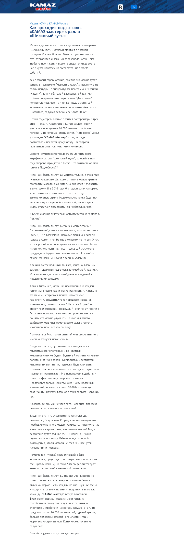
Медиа (34, 23)
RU (134, 7)
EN (140, 7)
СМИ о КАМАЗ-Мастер (54, 23)
